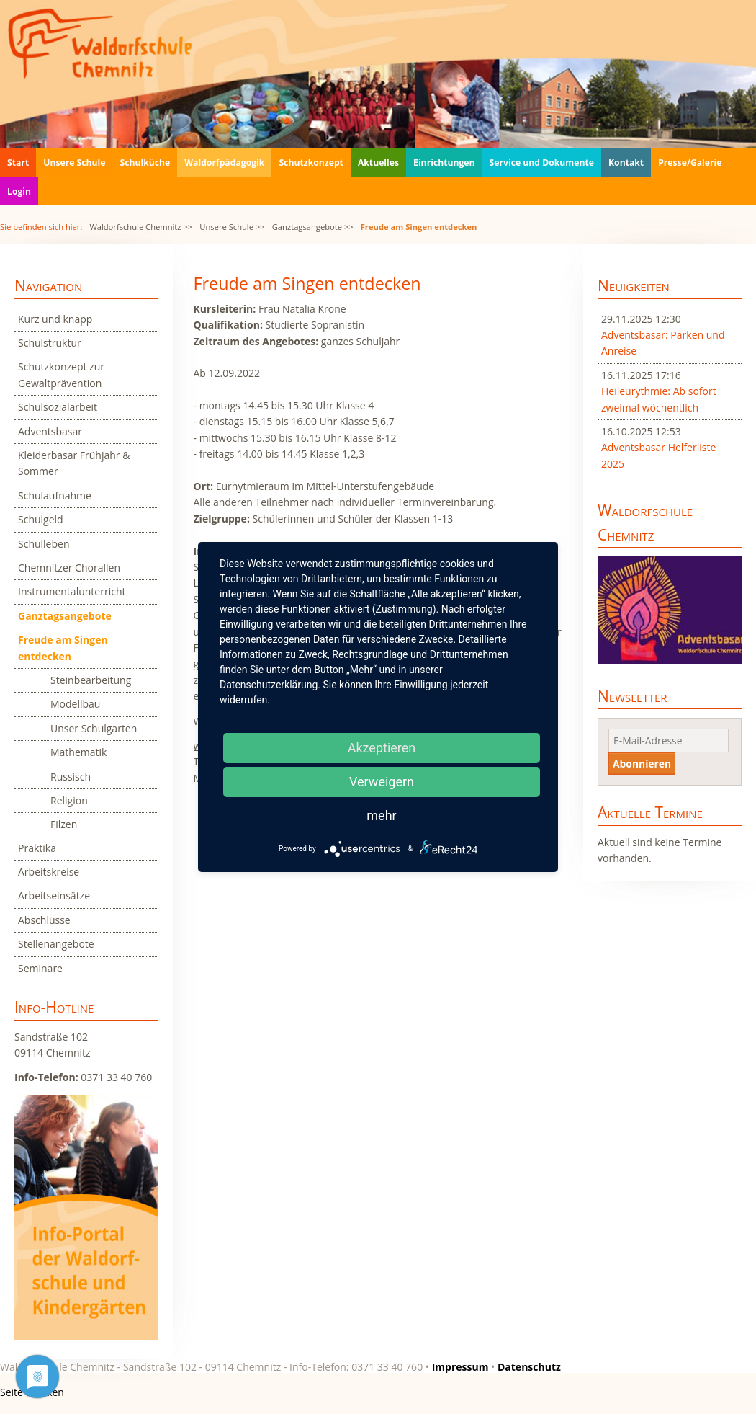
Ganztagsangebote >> (313, 226)
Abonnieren (642, 763)
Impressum (460, 1367)
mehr (381, 815)
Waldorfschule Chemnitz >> (140, 226)
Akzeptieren (382, 747)
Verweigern (381, 781)
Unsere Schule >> (231, 226)
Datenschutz (529, 1367)
